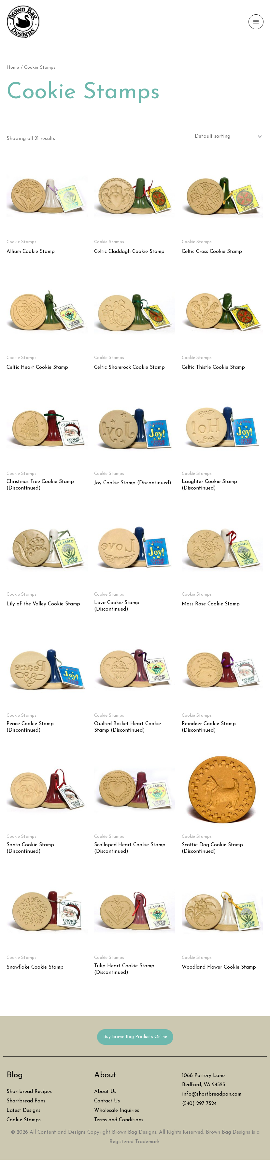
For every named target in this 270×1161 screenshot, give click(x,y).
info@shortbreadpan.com (211, 1095)
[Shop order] (227, 137)
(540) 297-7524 (199, 1104)
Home (13, 68)
